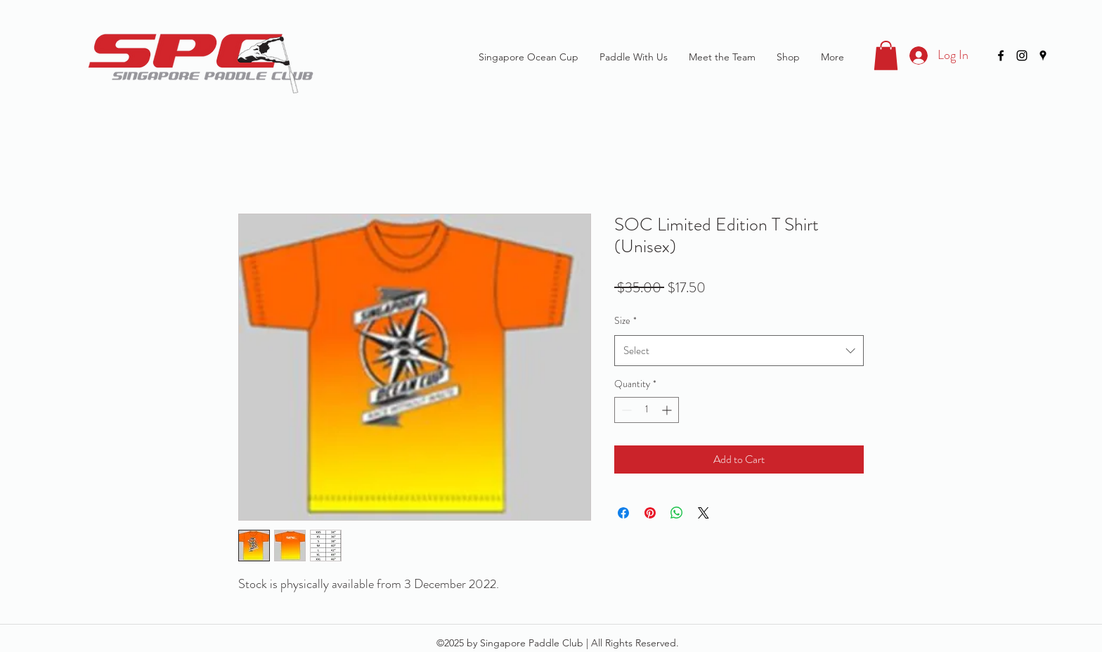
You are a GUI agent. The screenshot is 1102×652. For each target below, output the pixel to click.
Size (625, 320)
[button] (886, 55)
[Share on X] (703, 512)
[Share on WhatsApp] (676, 512)
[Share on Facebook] (623, 512)
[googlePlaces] (1043, 55)
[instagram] (1022, 55)
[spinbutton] (646, 410)
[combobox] (739, 350)
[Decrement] (625, 410)
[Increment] (668, 410)
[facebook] (1001, 55)
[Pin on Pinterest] (650, 512)
